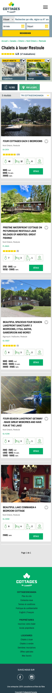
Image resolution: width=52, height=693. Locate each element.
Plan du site (26, 596)
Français (30, 612)
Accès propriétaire (26, 627)
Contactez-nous (26, 600)
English (22, 612)
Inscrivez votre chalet (26, 623)
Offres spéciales (26, 651)
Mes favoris (26, 655)
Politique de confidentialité (26, 608)
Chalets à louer (27, 639)
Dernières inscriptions (27, 647)
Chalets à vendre (26, 643)
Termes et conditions (26, 604)
